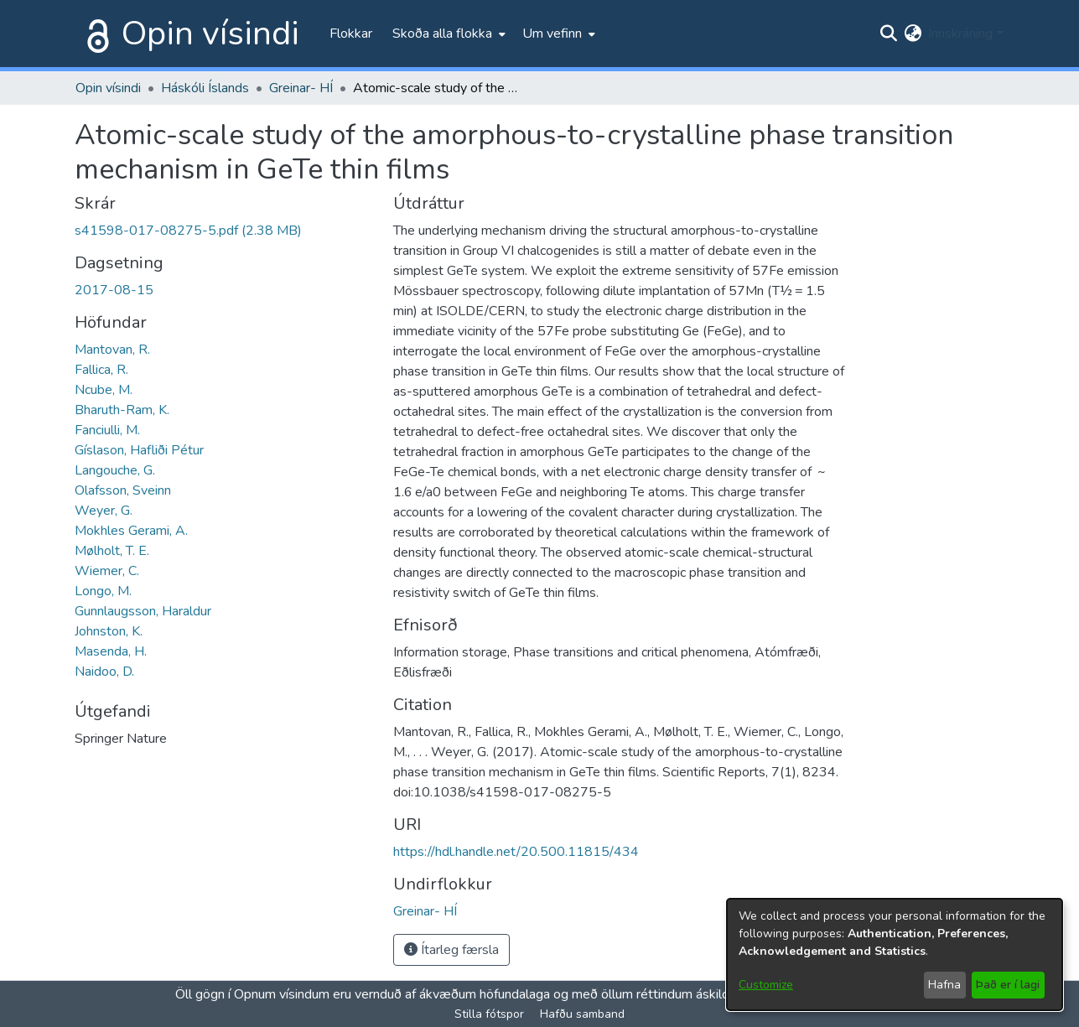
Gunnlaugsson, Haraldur (143, 611)
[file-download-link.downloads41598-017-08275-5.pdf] (188, 230)
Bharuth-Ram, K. (122, 410)
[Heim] (95, 33)
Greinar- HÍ (301, 88)
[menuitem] (447, 33)
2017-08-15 (114, 290)
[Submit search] (888, 33)
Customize (766, 985)
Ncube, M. (103, 390)
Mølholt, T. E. (112, 551)
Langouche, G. (115, 470)
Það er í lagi (1008, 985)
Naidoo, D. (104, 671)
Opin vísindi (210, 33)
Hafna (944, 985)
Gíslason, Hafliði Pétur (139, 450)
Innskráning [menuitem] (960, 33)
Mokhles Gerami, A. (131, 530)
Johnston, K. (109, 631)
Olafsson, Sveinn (123, 490)
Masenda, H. (111, 651)
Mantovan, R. (112, 349)
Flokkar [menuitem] (350, 33)
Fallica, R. (101, 369)
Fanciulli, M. (107, 430)
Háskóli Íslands (205, 88)
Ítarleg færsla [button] (451, 950)
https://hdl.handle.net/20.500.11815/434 (516, 852)
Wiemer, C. (107, 571)
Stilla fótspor (489, 1014)
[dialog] (894, 954)
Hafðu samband (582, 1014)
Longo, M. (103, 591)
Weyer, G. (103, 510)
